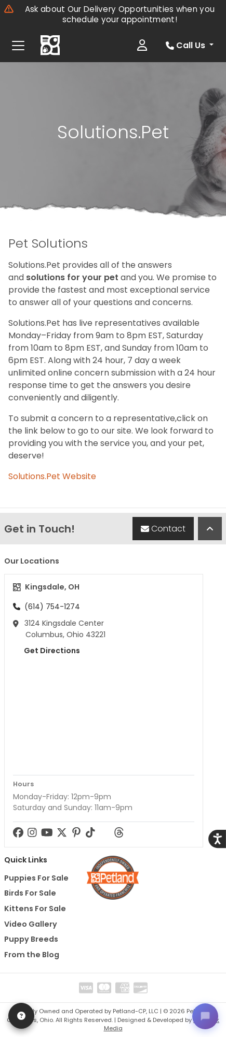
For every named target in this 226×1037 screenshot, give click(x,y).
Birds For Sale (30, 893)
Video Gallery (30, 924)
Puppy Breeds (31, 939)
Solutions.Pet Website (52, 476)
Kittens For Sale (35, 908)
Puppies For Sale (36, 878)
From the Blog (31, 954)
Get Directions (46, 650)
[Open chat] (205, 1016)
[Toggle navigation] (18, 45)
